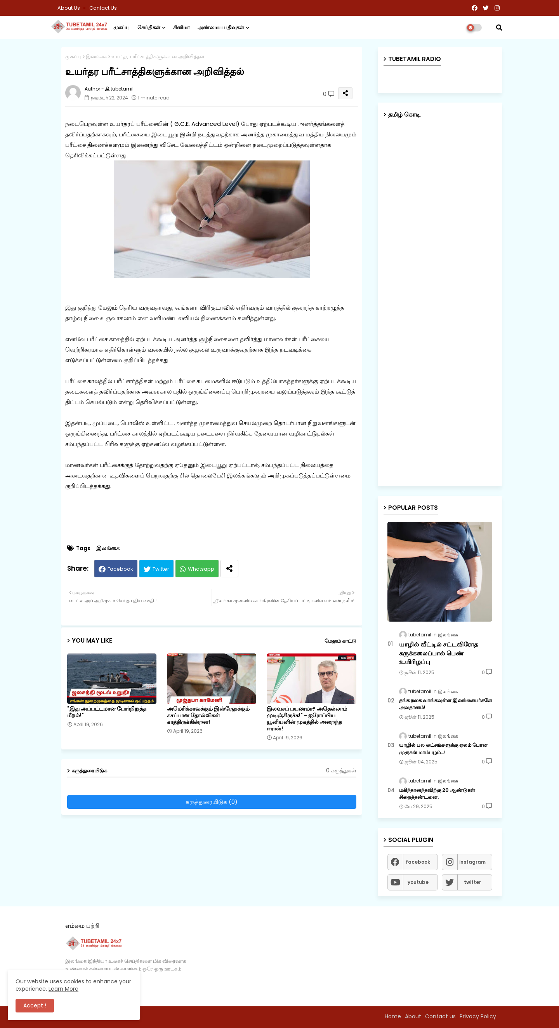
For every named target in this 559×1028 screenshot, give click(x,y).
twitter (472, 882)
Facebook (120, 569)
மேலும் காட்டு (340, 641)
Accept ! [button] (34, 1005)
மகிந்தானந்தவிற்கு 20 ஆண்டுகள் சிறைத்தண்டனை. (437, 794)
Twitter (161, 569)
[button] (499, 27)
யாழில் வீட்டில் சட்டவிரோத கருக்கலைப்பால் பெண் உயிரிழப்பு (438, 653)
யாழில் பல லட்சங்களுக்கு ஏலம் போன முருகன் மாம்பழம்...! (443, 749)
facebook (418, 862)
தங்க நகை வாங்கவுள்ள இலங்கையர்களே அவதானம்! (445, 704)
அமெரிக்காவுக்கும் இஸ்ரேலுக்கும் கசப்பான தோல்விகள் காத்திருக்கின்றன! (208, 715)
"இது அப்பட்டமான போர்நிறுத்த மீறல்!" (106, 712)
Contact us (103, 8)
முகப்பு (121, 27)
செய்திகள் (148, 27)
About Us (69, 8)
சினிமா (181, 27)
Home (393, 1016)
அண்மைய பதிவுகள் (221, 27)
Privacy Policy (478, 1016)
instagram (472, 862)
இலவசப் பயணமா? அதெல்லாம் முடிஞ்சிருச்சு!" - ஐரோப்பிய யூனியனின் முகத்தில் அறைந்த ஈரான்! (307, 719)
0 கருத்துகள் (341, 770)
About (413, 1016)
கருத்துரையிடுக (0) (212, 802)
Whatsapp (201, 569)
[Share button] (229, 568)
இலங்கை (96, 56)
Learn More (63, 989)
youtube (418, 882)
